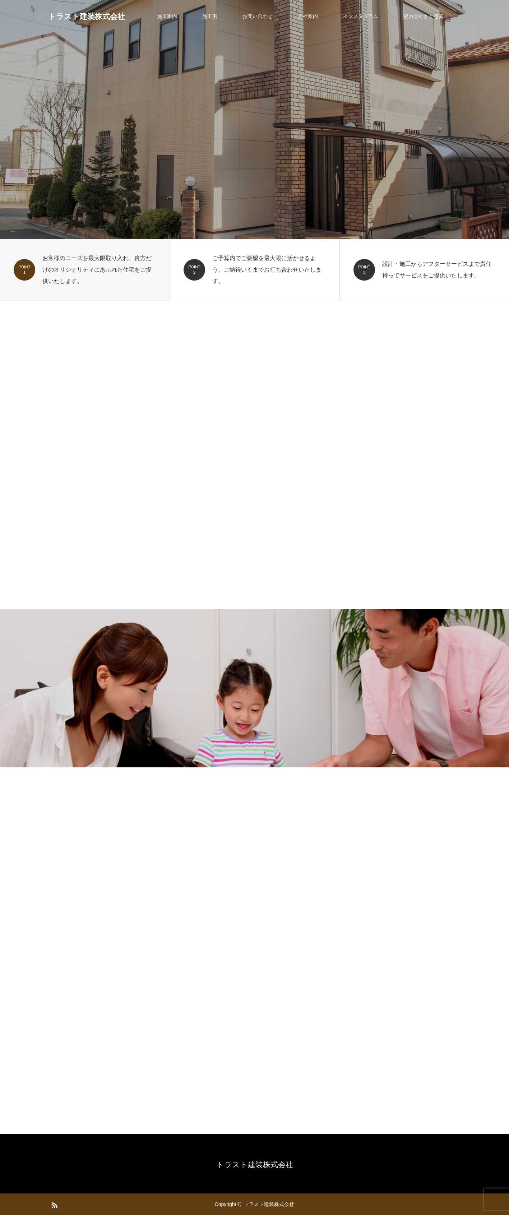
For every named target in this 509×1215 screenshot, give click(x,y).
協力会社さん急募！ (426, 16)
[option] (254, 119)
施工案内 (167, 16)
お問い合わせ (257, 16)
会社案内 (308, 16)
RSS (53, 1203)
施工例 (209, 16)
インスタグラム (360, 16)
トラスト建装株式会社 (86, 16)
